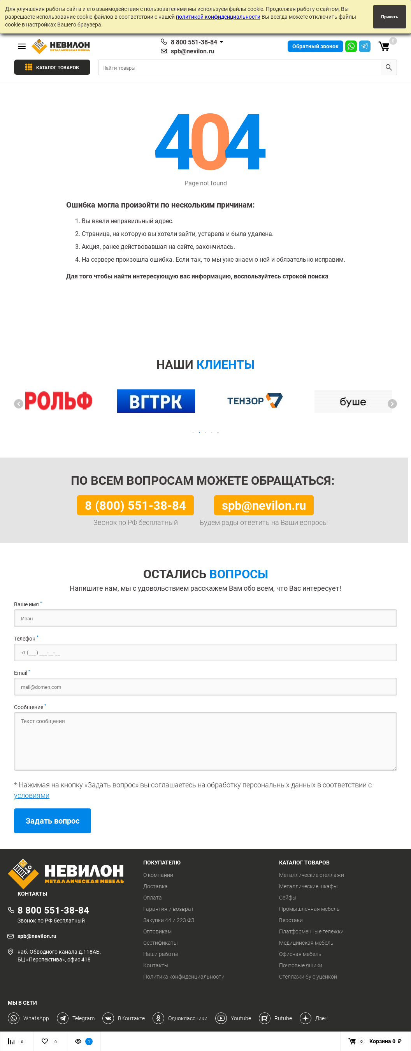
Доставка (155, 886)
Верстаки (291, 920)
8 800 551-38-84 (194, 42)
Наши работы (160, 954)
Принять (389, 16)
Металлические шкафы (308, 886)
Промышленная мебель (309, 909)
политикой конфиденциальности (218, 16)
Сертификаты (160, 942)
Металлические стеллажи (311, 875)
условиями (31, 795)
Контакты (156, 965)
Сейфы (288, 897)
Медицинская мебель (306, 942)
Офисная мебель (300, 954)
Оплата (152, 897)
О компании (158, 875)
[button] (18, 403)
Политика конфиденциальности (184, 976)
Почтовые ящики (300, 965)
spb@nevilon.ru (192, 51)
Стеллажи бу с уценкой (308, 976)
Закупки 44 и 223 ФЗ (168, 920)
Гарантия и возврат (168, 909)
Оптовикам (157, 931)
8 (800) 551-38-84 (135, 505)
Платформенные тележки (311, 931)
